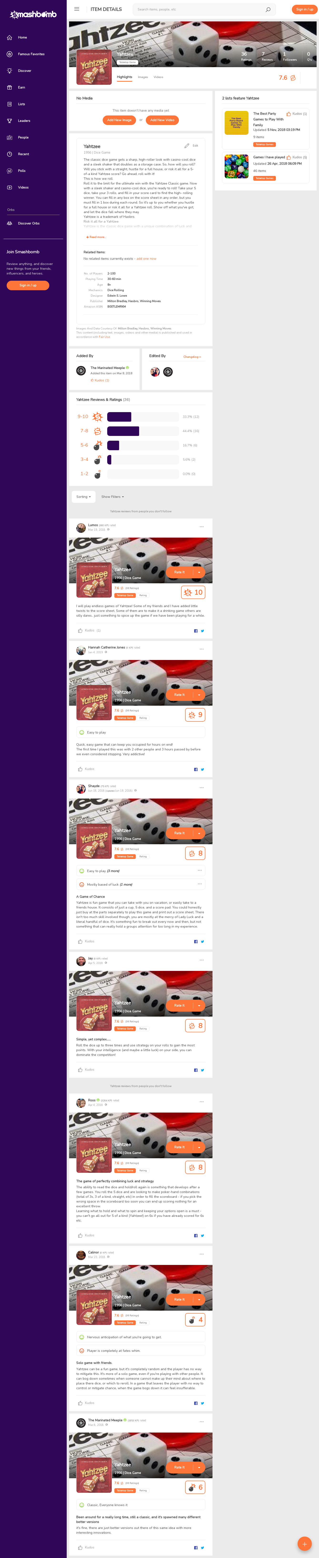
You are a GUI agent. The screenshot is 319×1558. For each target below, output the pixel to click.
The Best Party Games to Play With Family (268, 119)
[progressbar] (119, 417)
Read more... (96, 237)
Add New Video (162, 120)
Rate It (179, 572)
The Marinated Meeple (108, 368)
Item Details (106, 9)
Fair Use (104, 337)
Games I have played (269, 157)
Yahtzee (122, 569)
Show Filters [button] (112, 496)
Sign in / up (28, 285)
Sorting (83, 496)
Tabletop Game (125, 595)
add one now (147, 258)
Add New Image (119, 120)
